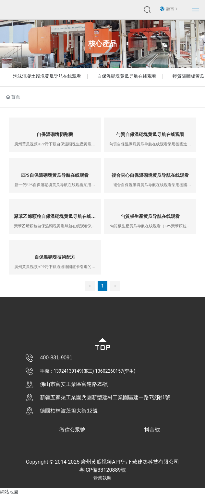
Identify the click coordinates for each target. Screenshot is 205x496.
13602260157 (109, 371)
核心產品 (102, 43)
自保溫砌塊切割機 (55, 134)
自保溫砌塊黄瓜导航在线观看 (126, 76)
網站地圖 (9, 491)
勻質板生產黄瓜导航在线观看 (150, 216)
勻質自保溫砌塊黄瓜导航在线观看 (150, 134)
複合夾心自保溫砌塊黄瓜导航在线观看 (150, 175)
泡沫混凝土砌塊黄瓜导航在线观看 (47, 76)
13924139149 (68, 371)
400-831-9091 (56, 357)
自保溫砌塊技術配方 (54, 257)
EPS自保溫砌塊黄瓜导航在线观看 (55, 175)
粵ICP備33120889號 (102, 470)
